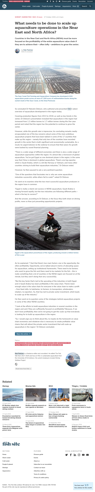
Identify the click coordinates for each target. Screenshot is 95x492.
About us (37, 461)
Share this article (23, 334)
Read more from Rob (23, 369)
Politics (32, 345)
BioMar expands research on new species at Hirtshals (36, 406)
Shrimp (27, 1)
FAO (69, 109)
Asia (49, 345)
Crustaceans (20, 343)
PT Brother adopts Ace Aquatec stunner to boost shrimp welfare (11, 407)
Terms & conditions (40, 474)
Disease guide (66, 1)
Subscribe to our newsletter (43, 464)
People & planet (47, 6)
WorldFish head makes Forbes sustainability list (58, 425)
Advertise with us (39, 471)
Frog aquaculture (16, 1)
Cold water (36, 6)
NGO (34, 17)
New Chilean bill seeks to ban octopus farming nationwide (58, 416)
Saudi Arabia (57, 345)
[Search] (86, 6)
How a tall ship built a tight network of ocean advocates (59, 406)
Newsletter (82, 1)
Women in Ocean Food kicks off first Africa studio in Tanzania (82, 418)
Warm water (26, 6)
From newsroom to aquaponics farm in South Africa (81, 407)
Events (75, 1)
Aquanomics (66, 6)
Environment (48, 343)
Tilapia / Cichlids (21, 345)
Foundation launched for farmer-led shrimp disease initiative (11, 418)
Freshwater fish (64, 343)
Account (90, 1)
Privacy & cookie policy (41, 478)
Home (4, 454)
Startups (58, 6)
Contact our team (39, 468)
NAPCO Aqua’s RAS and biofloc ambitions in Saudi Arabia (81, 428)
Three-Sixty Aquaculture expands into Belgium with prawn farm (12, 428)
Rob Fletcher (28, 50)
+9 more (39, 17)
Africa (38, 345)
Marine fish (27, 17)
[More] (76, 6)
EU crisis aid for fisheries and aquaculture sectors (34, 415)
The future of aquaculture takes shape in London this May (35, 424)
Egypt (44, 345)
